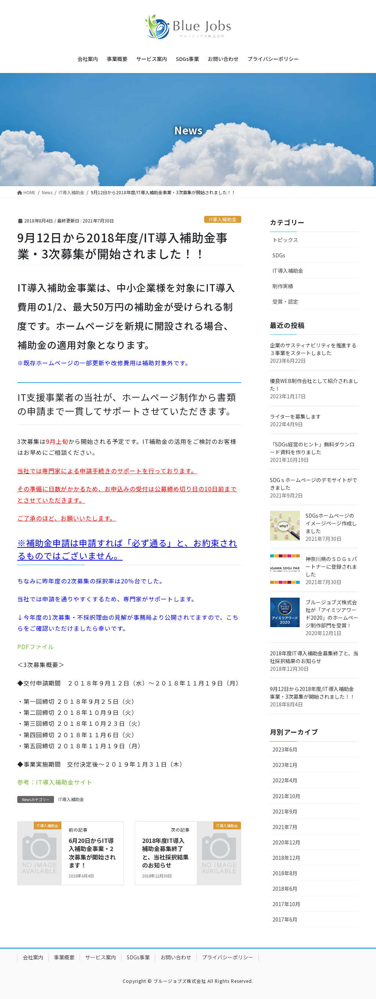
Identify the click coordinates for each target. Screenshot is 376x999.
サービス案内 (100, 957)
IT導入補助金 (222, 219)
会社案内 (33, 957)
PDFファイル (35, 646)
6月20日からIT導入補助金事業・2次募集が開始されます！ (92, 852)
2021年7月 (284, 826)
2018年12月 (286, 857)
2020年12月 (286, 842)
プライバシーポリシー (227, 957)
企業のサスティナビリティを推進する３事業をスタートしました (313, 348)
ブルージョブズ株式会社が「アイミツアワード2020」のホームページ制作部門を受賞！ (332, 613)
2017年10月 (286, 904)
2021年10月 (286, 796)
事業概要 (64, 957)
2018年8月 (284, 873)
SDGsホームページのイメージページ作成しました (331, 523)
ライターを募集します (295, 416)
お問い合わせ (175, 957)
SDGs (278, 255)
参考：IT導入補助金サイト (55, 782)
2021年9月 (284, 811)
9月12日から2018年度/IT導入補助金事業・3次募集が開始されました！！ (312, 692)
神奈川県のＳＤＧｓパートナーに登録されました (331, 566)
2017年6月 (284, 919)
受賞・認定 (285, 301)
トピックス (285, 239)
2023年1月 (284, 764)
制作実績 (282, 286)
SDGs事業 (138, 957)
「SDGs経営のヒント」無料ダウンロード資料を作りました (312, 448)
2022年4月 (284, 780)
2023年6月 (284, 749)
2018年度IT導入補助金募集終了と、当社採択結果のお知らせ (165, 852)
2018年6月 (284, 888)
